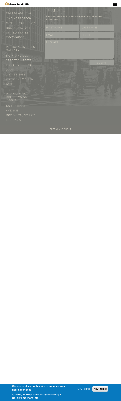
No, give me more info (25, 398)
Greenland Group (61, 129)
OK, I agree (84, 389)
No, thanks (100, 389)
